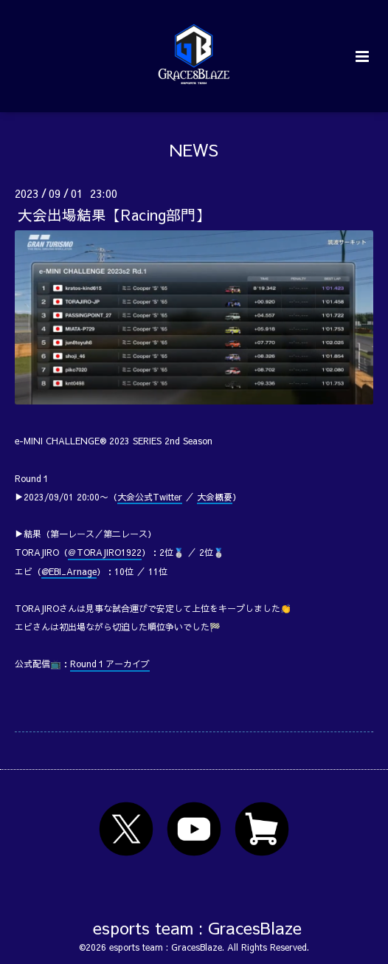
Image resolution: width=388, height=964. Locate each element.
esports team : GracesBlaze (197, 926)
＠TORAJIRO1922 (105, 552)
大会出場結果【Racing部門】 (114, 214)
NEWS (194, 149)
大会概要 (214, 497)
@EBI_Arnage (69, 571)
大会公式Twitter (149, 497)
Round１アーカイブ (110, 663)
